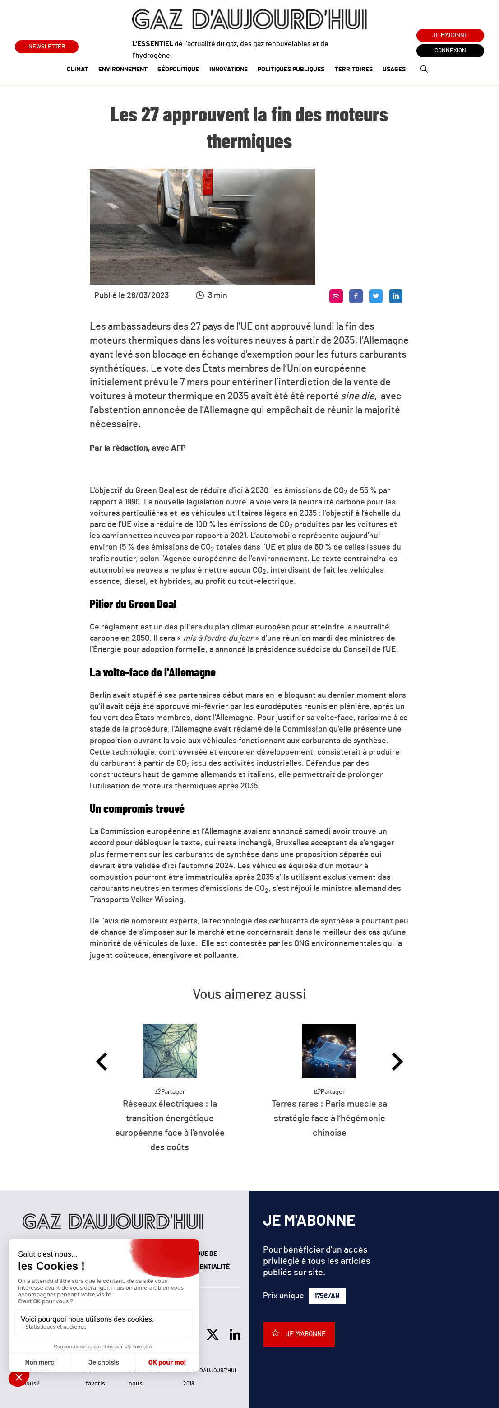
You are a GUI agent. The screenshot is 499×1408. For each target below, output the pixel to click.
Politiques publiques (291, 69)
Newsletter (46, 45)
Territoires (354, 69)
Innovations (228, 69)
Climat (77, 69)
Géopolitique (178, 69)
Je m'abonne (450, 35)
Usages (394, 69)
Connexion (450, 51)
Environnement (123, 69)
